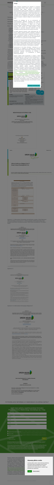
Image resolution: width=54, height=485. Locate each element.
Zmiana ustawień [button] (36, 471)
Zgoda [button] (29, 471)
